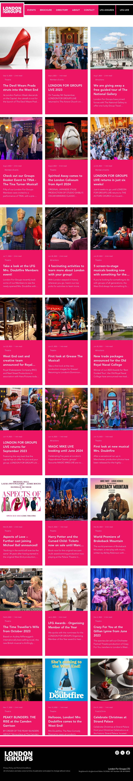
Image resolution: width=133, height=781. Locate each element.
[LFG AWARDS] (106, 10)
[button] (62, 10)
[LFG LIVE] (124, 10)
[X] (123, 753)
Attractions (99, 80)
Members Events (57, 80)
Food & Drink (100, 711)
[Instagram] (117, 753)
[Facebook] (128, 753)
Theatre (8, 80)
